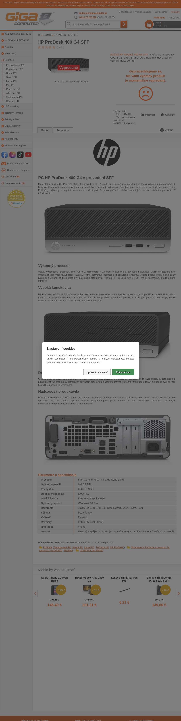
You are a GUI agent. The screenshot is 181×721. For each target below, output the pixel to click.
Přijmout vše (123, 372)
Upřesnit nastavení (96, 372)
